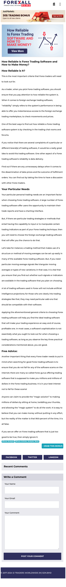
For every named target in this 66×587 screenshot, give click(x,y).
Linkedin (53, 457)
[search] (55, 3)
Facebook (11, 457)
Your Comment (12, 513)
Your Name (10, 484)
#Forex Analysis (8, 441)
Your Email (10, 498)
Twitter (32, 457)
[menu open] (60, 3)
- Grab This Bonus (52, 446)
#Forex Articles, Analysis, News (27, 441)
